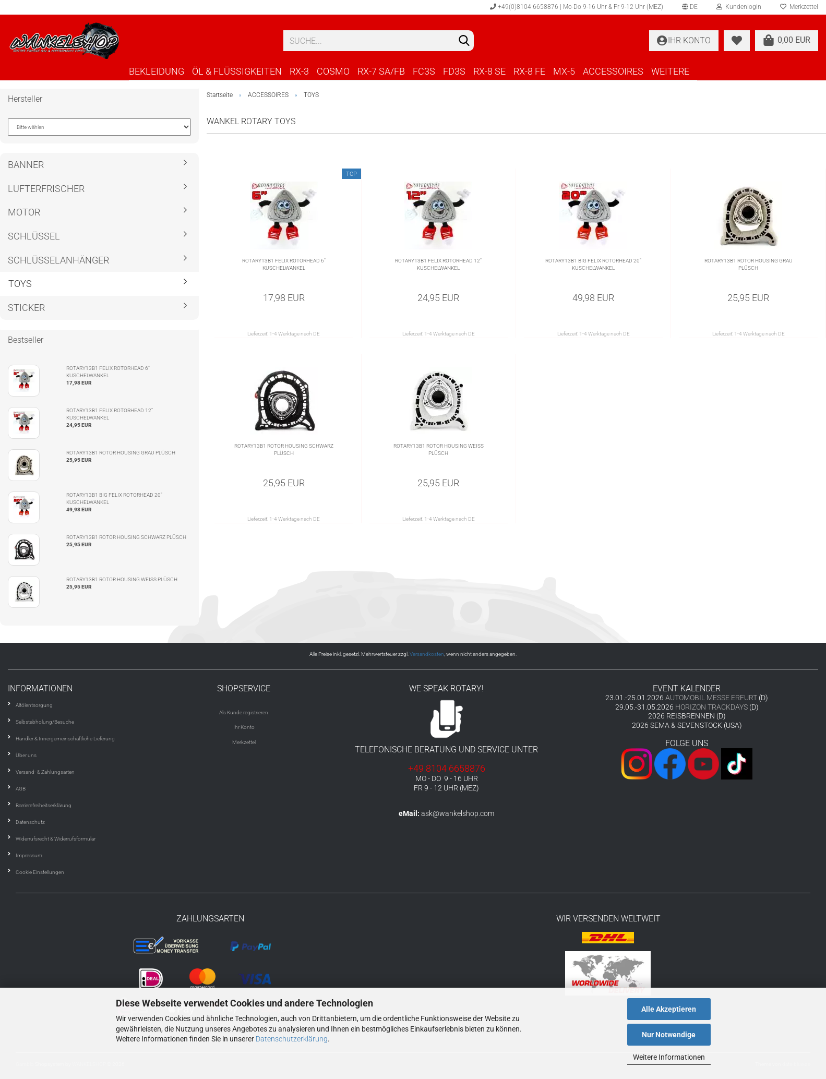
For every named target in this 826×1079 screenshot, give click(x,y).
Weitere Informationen (669, 1057)
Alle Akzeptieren (668, 1009)
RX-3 (299, 71)
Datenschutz (30, 822)
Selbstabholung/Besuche (45, 722)
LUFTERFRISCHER (46, 188)
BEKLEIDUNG (156, 71)
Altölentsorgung (34, 705)
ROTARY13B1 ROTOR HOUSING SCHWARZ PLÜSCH (283, 449)
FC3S (424, 71)
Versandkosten (427, 654)
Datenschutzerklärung (292, 1039)
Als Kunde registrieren (243, 712)
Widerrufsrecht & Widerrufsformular (55, 839)
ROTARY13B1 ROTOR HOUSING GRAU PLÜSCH (748, 264)
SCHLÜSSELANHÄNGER (58, 260)
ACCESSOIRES (613, 71)
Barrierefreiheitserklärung (43, 805)
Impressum (29, 855)
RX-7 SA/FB (381, 71)
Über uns (26, 755)
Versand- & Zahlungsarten (45, 772)
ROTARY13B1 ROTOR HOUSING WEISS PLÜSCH (438, 449)
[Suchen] (464, 41)
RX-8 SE (489, 71)
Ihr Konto (244, 727)
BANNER (26, 164)
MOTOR (24, 212)
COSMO (333, 71)
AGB (21, 789)
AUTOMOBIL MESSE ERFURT (711, 697)
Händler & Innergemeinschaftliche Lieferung (65, 738)
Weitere (670, 71)
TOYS (20, 283)
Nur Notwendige (669, 1034)
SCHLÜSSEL (34, 236)
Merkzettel (244, 742)
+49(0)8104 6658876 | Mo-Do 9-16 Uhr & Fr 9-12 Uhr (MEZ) (576, 6)
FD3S (454, 71)
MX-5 (564, 71)
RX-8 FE (529, 71)
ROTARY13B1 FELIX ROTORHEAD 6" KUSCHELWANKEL (284, 264)
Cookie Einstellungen (40, 872)
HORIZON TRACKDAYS (711, 707)
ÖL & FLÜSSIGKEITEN (237, 71)
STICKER (26, 307)
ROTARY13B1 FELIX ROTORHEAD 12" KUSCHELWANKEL (438, 264)
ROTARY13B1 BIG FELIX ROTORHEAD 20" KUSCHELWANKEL (593, 264)
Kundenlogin (738, 6)
